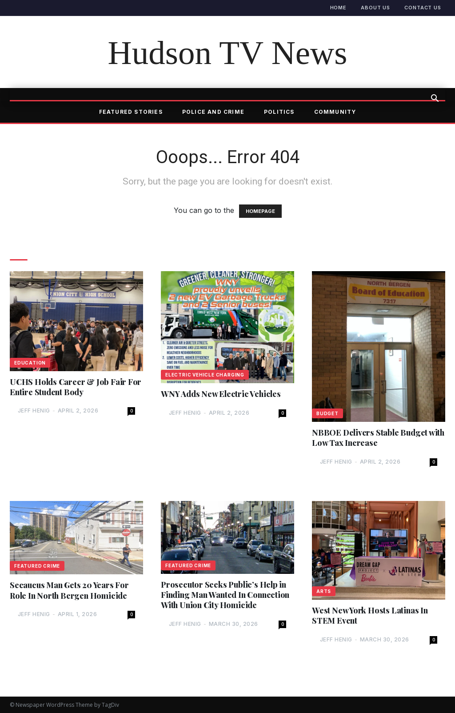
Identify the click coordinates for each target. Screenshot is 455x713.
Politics (279, 111)
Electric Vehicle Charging (204, 374)
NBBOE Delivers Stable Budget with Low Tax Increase (378, 438)
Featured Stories (131, 111)
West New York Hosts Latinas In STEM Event (370, 615)
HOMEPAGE (260, 211)
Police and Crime (213, 111)
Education (30, 362)
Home (338, 7)
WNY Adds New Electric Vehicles (221, 394)
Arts (323, 591)
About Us (375, 7)
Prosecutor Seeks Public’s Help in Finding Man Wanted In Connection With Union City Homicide (225, 595)
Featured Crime (37, 566)
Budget (327, 413)
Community (335, 111)
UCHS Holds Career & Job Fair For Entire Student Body (75, 387)
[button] (434, 99)
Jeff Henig (34, 410)
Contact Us (422, 7)
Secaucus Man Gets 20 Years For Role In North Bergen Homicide (69, 591)
